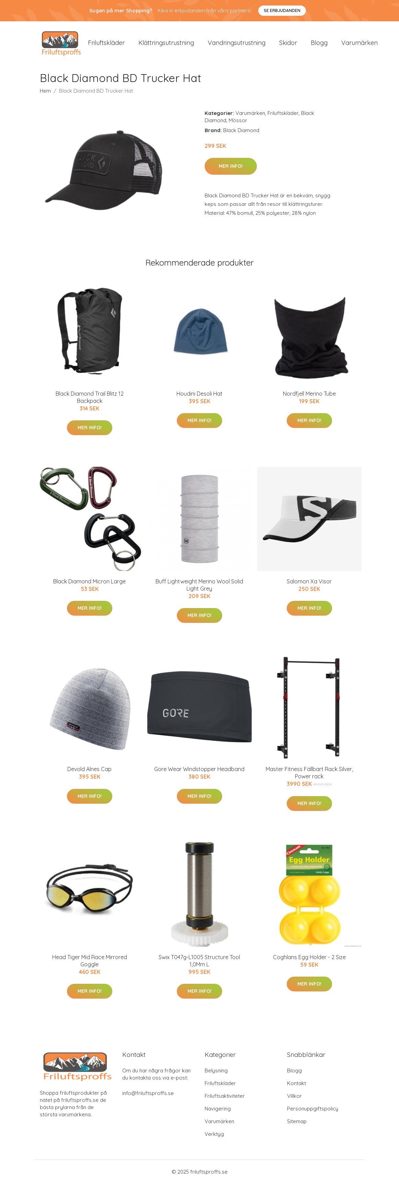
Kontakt (296, 1086)
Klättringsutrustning (166, 44)
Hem (45, 94)
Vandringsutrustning (236, 44)
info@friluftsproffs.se (148, 1096)
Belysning (216, 1074)
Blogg (319, 44)
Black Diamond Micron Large (89, 584)
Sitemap (297, 1124)
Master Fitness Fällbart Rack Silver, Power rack (309, 776)
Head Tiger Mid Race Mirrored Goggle (89, 964)
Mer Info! (231, 169)
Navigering (218, 1112)
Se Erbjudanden (282, 10)
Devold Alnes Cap (89, 772)
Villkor (294, 1099)
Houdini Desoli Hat (199, 397)
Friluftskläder (106, 44)
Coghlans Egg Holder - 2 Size (309, 960)
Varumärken (359, 44)
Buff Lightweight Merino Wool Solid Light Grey (199, 588)
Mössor (238, 123)
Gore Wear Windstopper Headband (199, 772)
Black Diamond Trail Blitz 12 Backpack (90, 401)
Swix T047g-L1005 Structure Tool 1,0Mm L (199, 964)
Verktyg (214, 1137)
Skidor (288, 44)
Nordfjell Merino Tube (309, 397)
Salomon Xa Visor (309, 584)
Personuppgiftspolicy (312, 1112)
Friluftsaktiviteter (225, 1099)
